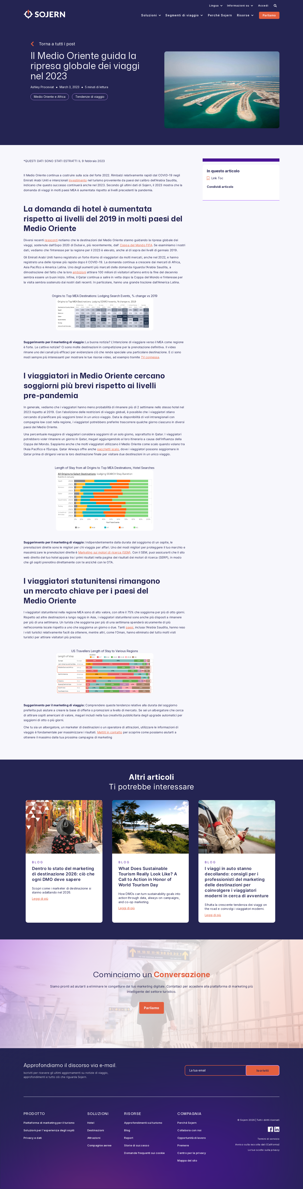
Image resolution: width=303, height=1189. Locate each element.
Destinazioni (95, 1130)
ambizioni (79, 272)
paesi (129, 627)
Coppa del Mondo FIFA (136, 245)
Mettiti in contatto (109, 732)
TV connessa (150, 357)
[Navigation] (44, 14)
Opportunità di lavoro (191, 1137)
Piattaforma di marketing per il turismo (49, 1122)
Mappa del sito (187, 1160)
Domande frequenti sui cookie (144, 1153)
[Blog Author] (42, 87)
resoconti (51, 240)
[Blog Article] (64, 827)
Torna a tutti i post (57, 43)
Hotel (90, 1122)
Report (128, 1137)
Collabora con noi (189, 1130)
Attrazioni (94, 1137)
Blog (127, 1130)
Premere (183, 1145)
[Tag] (50, 96)
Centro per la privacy (191, 1153)
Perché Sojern (187, 1122)
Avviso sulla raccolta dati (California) (257, 1144)
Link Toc (217, 178)
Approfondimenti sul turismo (143, 1122)
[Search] (275, 5)
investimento (78, 180)
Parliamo (269, 15)
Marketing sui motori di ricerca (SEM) (104, 552)
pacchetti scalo (108, 449)
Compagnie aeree (99, 1145)
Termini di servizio (268, 1138)
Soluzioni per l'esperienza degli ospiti (49, 1130)
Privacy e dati (33, 1137)
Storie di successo (136, 1145)
